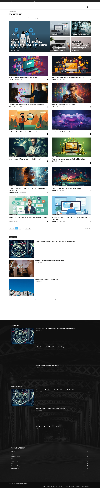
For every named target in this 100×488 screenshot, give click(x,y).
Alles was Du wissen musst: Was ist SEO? (67, 188)
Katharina (11, 79)
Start (10, 11)
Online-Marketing (15, 39)
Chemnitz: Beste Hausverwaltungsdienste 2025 (46, 279)
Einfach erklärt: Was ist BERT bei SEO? (23, 132)
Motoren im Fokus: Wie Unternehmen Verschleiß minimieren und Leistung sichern (55, 241)
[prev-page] (10, 228)
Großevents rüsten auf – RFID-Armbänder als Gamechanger (49, 260)
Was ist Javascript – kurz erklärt (63, 105)
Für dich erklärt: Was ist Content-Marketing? (68, 77)
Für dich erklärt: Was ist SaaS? (63, 132)
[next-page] (29, 228)
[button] (87, 7)
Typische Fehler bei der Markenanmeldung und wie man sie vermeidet (52, 299)
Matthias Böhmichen (13, 192)
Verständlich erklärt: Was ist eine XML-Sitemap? (26, 105)
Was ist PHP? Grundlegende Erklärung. (23, 77)
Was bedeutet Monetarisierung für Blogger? (25, 159)
